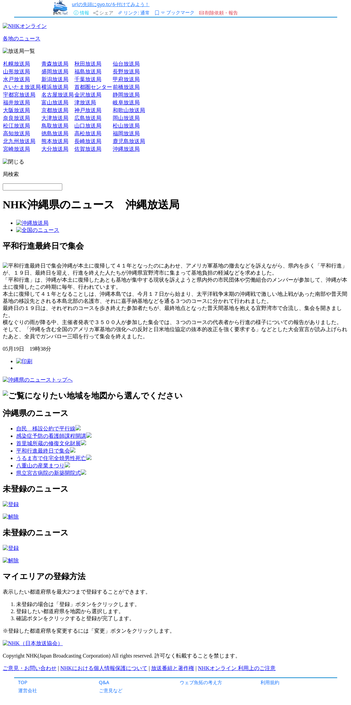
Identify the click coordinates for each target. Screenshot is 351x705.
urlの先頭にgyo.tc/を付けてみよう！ (110, 4)
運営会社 (27, 690)
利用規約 (269, 682)
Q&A (104, 682)
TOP (23, 682)
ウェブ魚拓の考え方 (201, 682)
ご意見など (110, 690)
